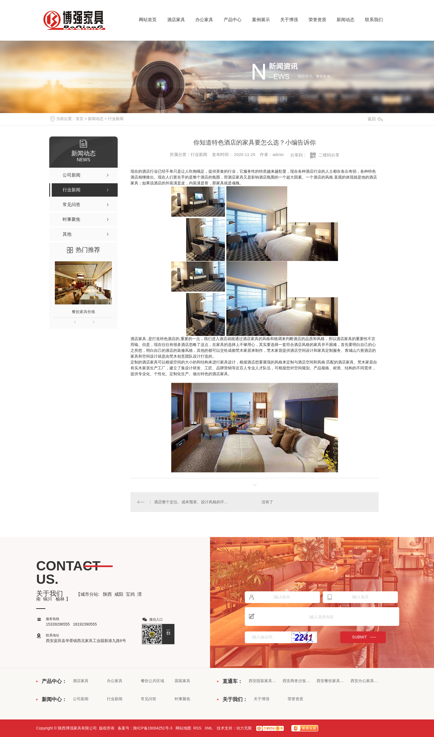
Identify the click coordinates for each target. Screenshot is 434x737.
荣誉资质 (317, 19)
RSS (198, 728)
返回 (375, 118)
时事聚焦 (182, 699)
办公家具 (204, 19)
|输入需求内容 (322, 616)
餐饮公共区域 (152, 681)
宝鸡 (130, 594)
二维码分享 (329, 155)
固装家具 (182, 681)
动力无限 (244, 728)
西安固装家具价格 (263, 681)
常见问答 (148, 699)
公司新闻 (80, 699)
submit (359, 637)
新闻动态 (345, 19)
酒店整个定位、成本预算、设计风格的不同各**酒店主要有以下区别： (192, 502)
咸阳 (118, 594)
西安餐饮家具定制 (330, 681)
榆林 (60, 599)
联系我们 (374, 19)
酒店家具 (176, 19)
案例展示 (261, 19)
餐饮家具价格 (83, 311)
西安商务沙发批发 (296, 681)
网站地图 (183, 728)
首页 (79, 118)
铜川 (48, 599)
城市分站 (89, 594)
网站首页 (148, 19)
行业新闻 (116, 118)
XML (208, 728)
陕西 (107, 594)
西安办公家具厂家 (364, 681)
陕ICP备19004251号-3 (152, 728)
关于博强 (289, 19)
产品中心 (232, 19)
